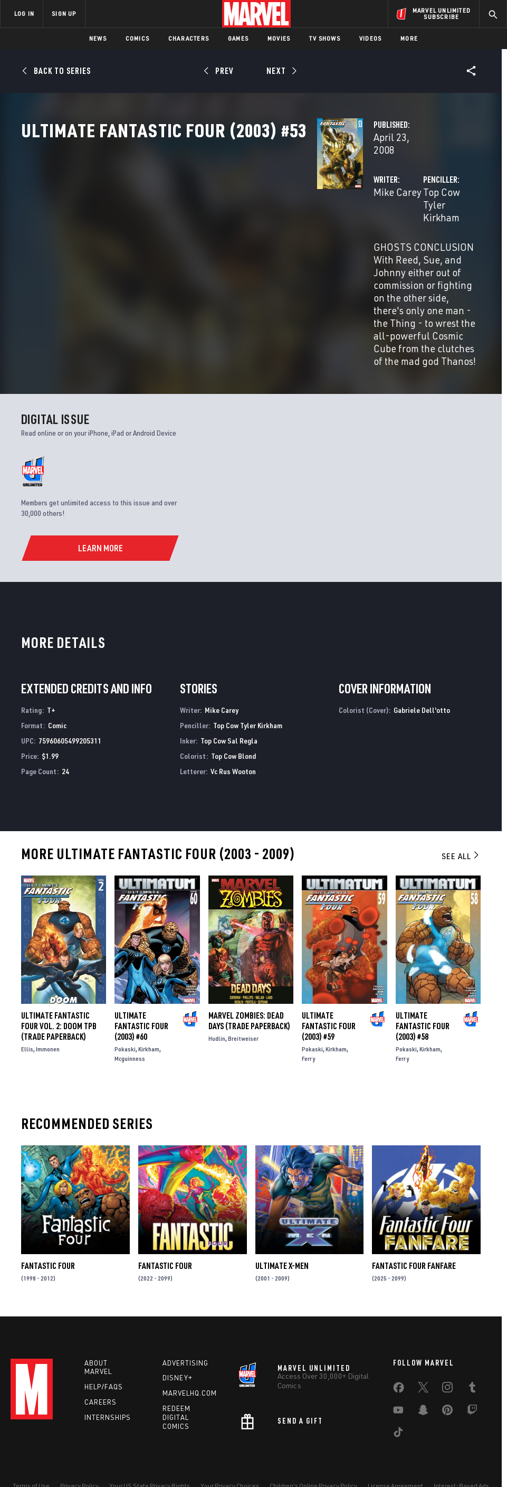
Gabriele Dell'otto (422, 668)
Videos (370, 38)
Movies (278, 38)
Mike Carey (190, 226)
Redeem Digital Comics (176, 1381)
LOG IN (24, 13)
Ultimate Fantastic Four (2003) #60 (141, 984)
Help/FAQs (103, 1350)
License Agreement (395, 1449)
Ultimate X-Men (282, 1224)
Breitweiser (243, 997)
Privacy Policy (79, 1449)
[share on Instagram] (447, 1352)
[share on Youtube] (398, 1375)
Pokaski (125, 1007)
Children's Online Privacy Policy (313, 1449)
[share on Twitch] (472, 1375)
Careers (100, 1365)
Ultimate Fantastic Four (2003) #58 (422, 984)
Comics (137, 38)
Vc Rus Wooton (233, 729)
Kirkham (148, 1007)
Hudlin (216, 997)
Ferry (308, 1017)
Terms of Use (31, 1449)
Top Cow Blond (233, 714)
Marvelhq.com (189, 1356)
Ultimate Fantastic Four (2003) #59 (329, 984)
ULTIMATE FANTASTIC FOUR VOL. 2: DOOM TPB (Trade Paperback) (59, 984)
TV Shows (324, 38)
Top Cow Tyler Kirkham (369, 226)
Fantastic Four (48, 1224)
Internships (107, 1380)
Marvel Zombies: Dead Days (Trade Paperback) (249, 979)
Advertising (185, 1326)
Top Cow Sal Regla (228, 698)
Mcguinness (129, 1017)
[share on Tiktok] (398, 1397)
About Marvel (98, 1330)
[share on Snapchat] (423, 1375)
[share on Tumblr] (472, 1352)
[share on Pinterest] (447, 1375)
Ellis (27, 1007)
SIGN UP (64, 13)
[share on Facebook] (398, 1353)
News (98, 38)
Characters (188, 38)
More (409, 38)
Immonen (48, 1007)
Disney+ (177, 1341)
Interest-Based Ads (461, 1449)
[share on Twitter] (423, 1352)
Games (238, 38)
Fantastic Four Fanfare (414, 1224)
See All (461, 815)
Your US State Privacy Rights (149, 1449)
